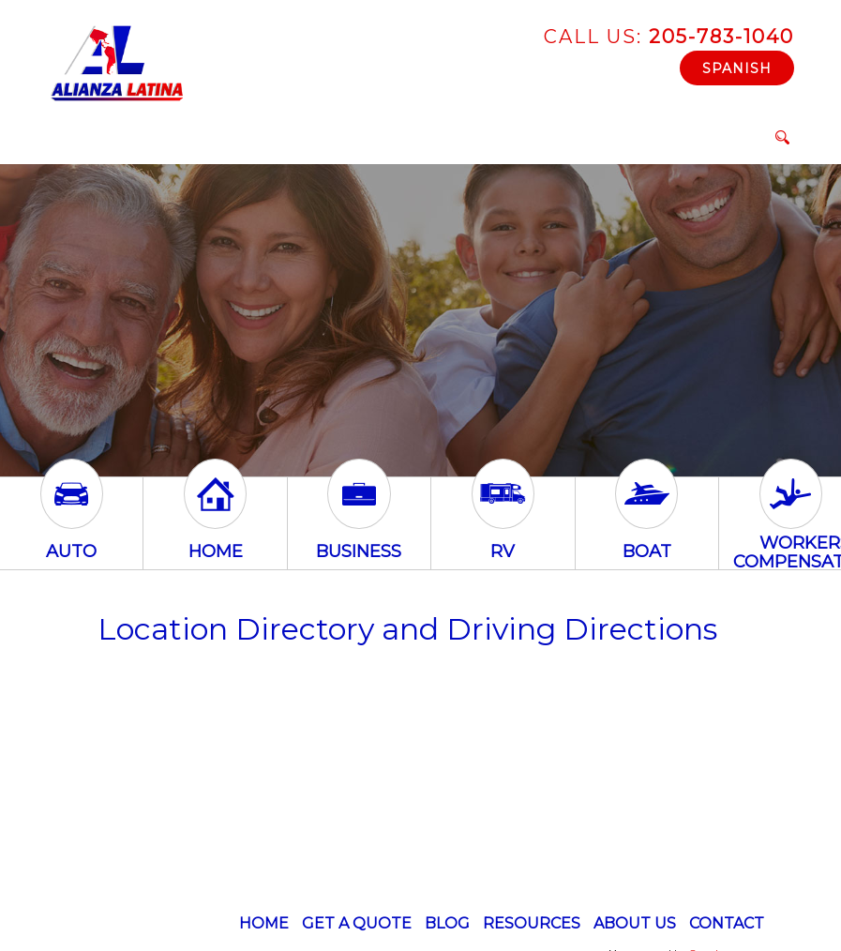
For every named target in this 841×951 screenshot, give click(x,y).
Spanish (737, 68)
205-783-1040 (669, 36)
